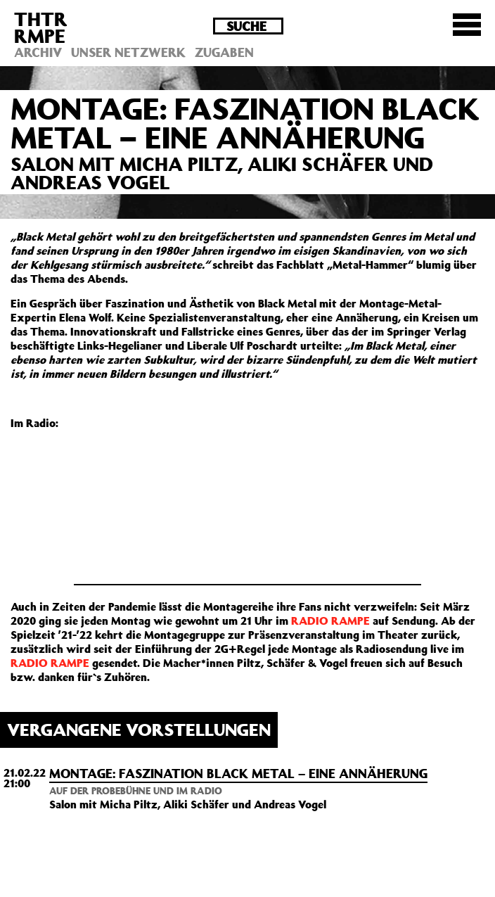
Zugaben (224, 52)
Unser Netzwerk (128, 52)
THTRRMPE (41, 27)
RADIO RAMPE (330, 620)
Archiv (38, 52)
